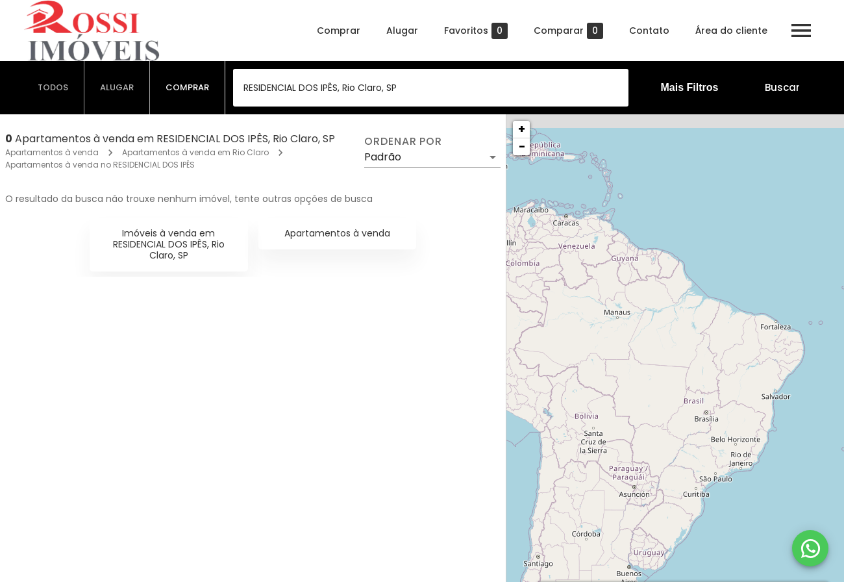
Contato (649, 30)
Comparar (568, 31)
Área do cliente (731, 30)
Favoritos (476, 31)
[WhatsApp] (810, 548)
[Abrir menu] (801, 30)
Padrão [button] (382, 156)
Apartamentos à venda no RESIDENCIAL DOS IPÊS (100, 164)
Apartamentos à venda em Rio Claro (195, 152)
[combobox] (430, 88)
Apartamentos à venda (52, 152)
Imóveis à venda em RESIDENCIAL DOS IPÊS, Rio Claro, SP (169, 244)
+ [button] (521, 129)
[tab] (53, 87)
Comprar (338, 30)
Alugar (402, 30)
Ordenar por (403, 141)
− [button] (522, 146)
